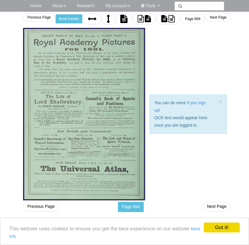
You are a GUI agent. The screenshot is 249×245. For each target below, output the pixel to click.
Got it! (221, 227)
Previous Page (39, 17)
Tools (150, 5)
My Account (118, 5)
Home (35, 5)
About (59, 5)
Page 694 (193, 19)
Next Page (218, 17)
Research (86, 5)
